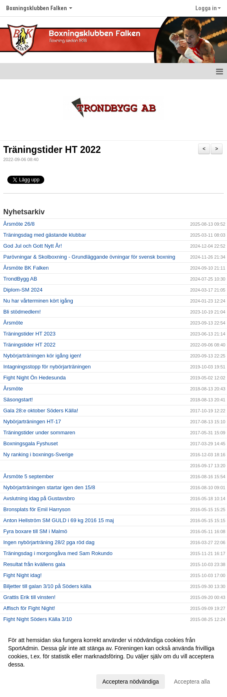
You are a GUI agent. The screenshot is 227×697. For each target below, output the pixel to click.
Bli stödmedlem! (22, 312)
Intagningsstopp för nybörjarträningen (47, 367)
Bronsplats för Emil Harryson (36, 509)
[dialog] (113, 660)
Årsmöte (13, 323)
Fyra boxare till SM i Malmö (35, 531)
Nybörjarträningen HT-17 (32, 421)
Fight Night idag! (22, 575)
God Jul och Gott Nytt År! (32, 246)
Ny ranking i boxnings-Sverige (38, 454)
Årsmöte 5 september (28, 476)
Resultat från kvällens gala (34, 564)
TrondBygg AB (20, 279)
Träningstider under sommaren (39, 432)
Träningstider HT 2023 (29, 334)
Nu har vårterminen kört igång (38, 301)
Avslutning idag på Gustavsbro (39, 498)
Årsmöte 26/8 (19, 224)
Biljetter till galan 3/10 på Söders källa (47, 586)
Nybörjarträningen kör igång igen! (42, 356)
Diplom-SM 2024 (23, 290)
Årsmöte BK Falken (26, 268)
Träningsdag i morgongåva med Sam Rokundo (57, 553)
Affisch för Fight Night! (29, 608)
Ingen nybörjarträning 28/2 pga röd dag (49, 542)
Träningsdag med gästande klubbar (44, 235)
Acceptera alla (192, 681)
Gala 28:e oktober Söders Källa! (40, 410)
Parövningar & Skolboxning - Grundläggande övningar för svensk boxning (89, 257)
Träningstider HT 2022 (52, 149)
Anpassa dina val (30, 680)
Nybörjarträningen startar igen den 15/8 (49, 487)
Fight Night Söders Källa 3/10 (37, 619)
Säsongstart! (18, 399)
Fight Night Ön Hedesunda (34, 378)
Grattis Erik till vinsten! (29, 597)
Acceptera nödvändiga (130, 681)
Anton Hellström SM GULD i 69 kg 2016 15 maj (58, 520)
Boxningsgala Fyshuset (30, 443)
